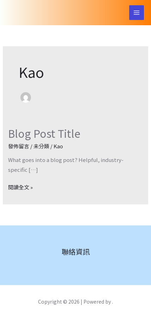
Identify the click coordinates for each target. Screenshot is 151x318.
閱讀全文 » (20, 186)
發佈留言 (18, 146)
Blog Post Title (44, 133)
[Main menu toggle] (136, 12)
